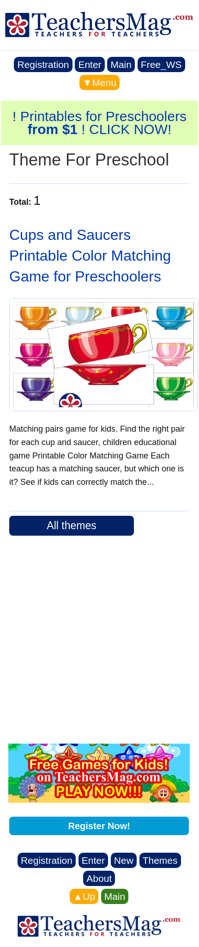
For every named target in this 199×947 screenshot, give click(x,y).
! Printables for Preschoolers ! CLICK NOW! (99, 123)
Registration (43, 64)
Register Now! (99, 826)
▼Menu (99, 82)
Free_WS (161, 64)
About (99, 878)
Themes (160, 860)
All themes (71, 525)
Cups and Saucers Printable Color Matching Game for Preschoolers (90, 255)
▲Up (84, 896)
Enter (89, 64)
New (123, 860)
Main (121, 64)
